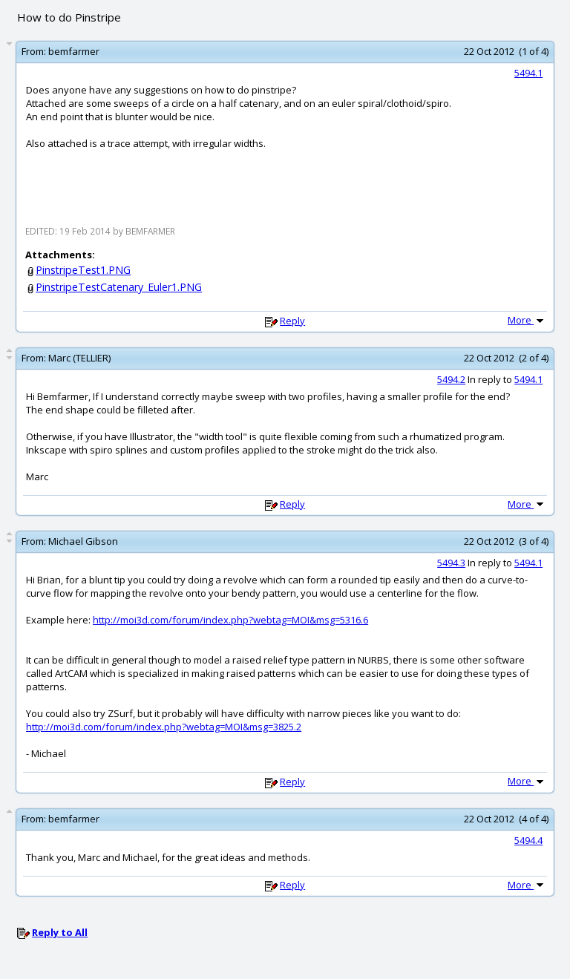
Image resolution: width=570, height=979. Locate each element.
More (527, 320)
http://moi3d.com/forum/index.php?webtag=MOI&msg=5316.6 (230, 619)
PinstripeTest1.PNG (83, 270)
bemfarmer (73, 51)
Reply (292, 320)
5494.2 (451, 379)
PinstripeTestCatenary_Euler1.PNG (119, 287)
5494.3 (451, 562)
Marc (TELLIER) (79, 357)
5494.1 (528, 72)
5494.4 (528, 840)
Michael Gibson (83, 541)
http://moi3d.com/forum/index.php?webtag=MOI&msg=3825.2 (163, 726)
